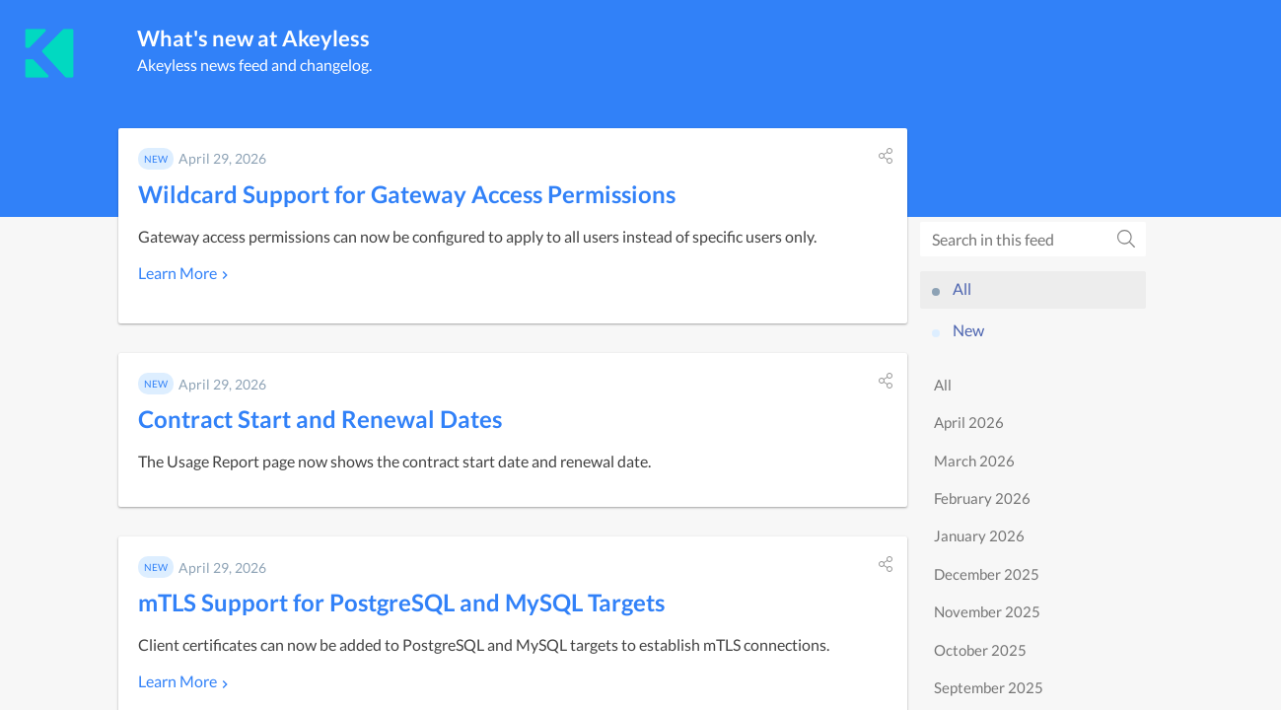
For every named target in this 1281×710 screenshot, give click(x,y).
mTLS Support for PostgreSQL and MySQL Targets (401, 602)
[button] (885, 156)
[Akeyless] (49, 53)
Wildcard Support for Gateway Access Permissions (407, 193)
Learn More (177, 272)
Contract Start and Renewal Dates (320, 418)
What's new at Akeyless (253, 38)
